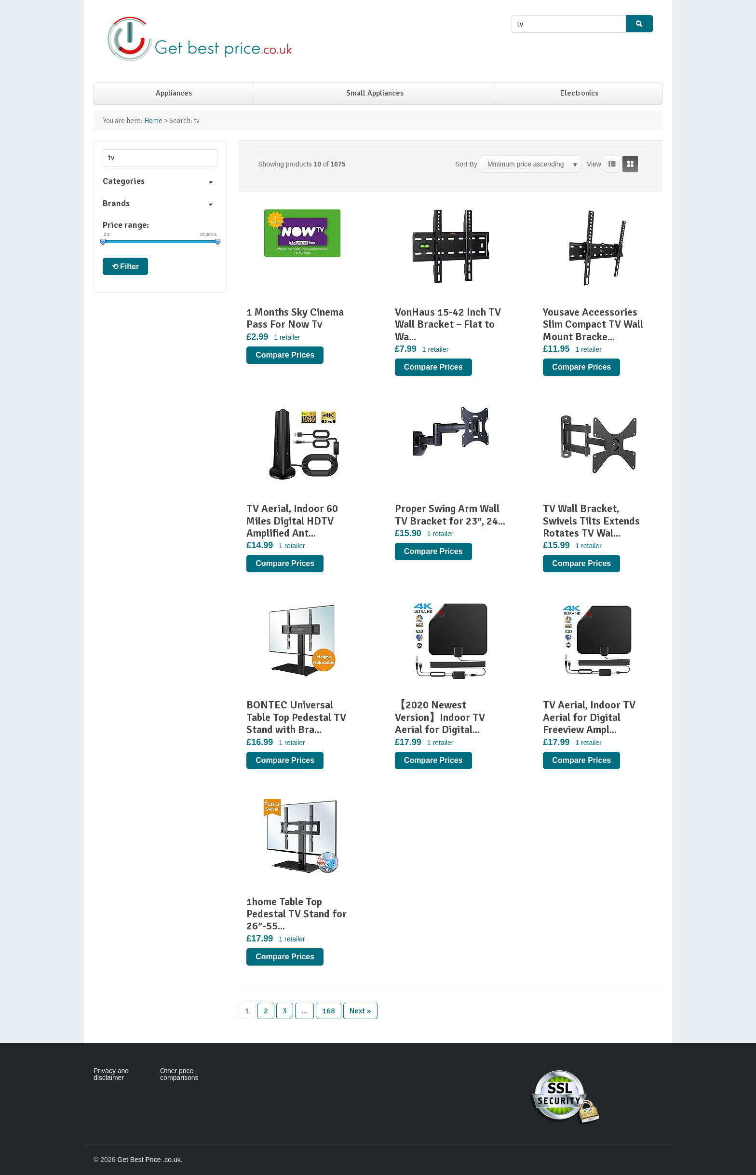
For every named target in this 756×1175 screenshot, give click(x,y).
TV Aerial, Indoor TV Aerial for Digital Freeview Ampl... (589, 717)
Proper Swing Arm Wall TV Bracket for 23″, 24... (450, 514)
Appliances (174, 93)
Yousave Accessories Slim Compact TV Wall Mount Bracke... (593, 324)
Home (153, 120)
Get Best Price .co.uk (149, 1159)
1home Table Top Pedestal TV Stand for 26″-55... (296, 914)
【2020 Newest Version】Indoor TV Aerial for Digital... (440, 717)
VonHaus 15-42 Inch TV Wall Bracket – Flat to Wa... (448, 324)
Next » (360, 1011)
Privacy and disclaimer (111, 1074)
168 (328, 1011)
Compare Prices (285, 355)
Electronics (579, 93)
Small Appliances (375, 93)
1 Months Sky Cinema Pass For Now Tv (295, 318)
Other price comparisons (179, 1074)
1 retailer (287, 337)
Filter (129, 267)
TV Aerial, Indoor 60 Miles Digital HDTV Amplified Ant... (292, 520)
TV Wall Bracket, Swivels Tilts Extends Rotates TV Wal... (591, 520)
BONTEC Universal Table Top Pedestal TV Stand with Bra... (296, 717)
